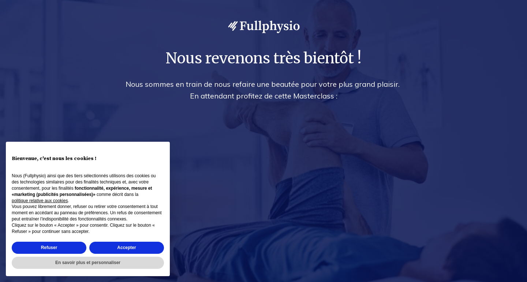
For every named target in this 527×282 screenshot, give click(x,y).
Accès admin (506, 275)
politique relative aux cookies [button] (40, 200)
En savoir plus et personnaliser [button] (87, 262)
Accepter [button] (126, 247)
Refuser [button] (49, 247)
